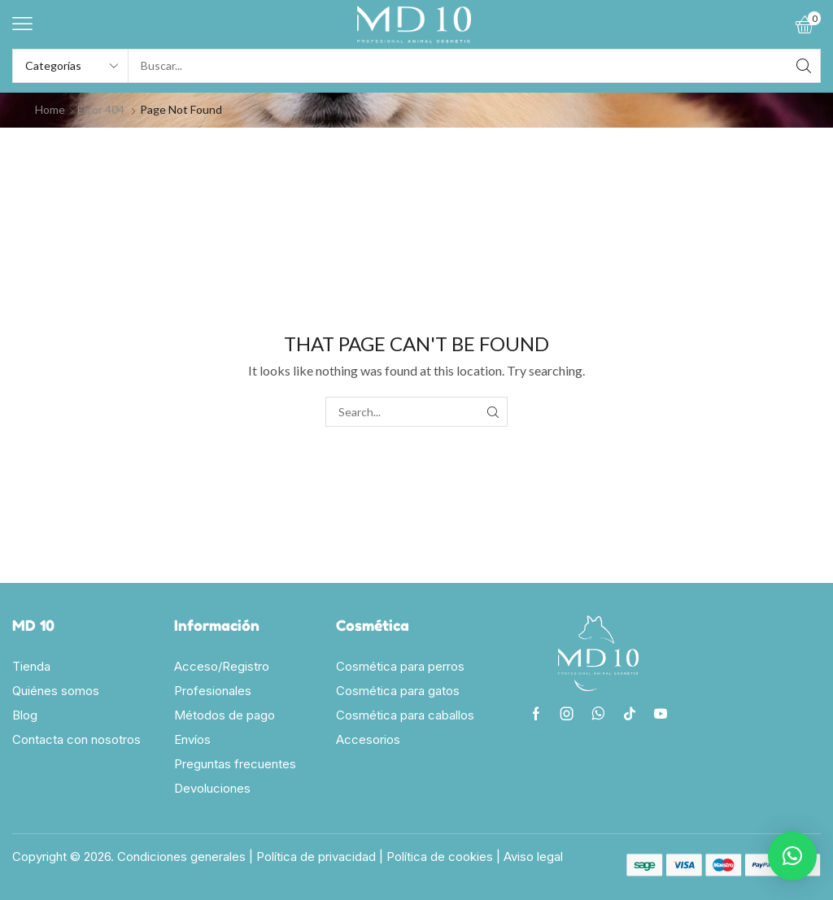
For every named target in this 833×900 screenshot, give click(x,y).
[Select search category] (71, 66)
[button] (22, 24)
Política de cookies (439, 856)
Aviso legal (533, 856)
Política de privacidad (316, 856)
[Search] (803, 66)
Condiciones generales (181, 856)
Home (50, 109)
